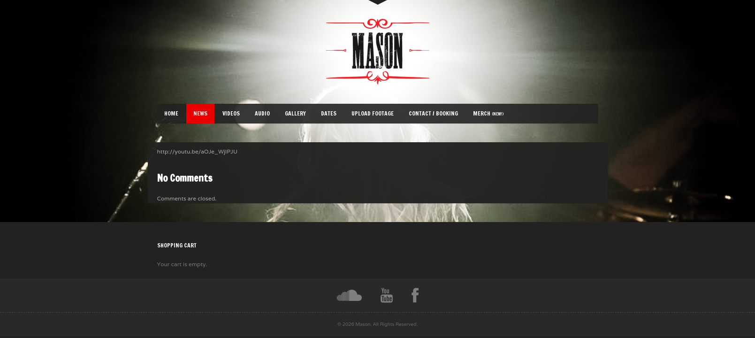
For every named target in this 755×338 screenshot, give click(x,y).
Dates (328, 113)
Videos (231, 113)
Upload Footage (372, 113)
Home (171, 113)
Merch (488, 113)
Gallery (295, 113)
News (200, 113)
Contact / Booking (433, 113)
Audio (262, 113)
